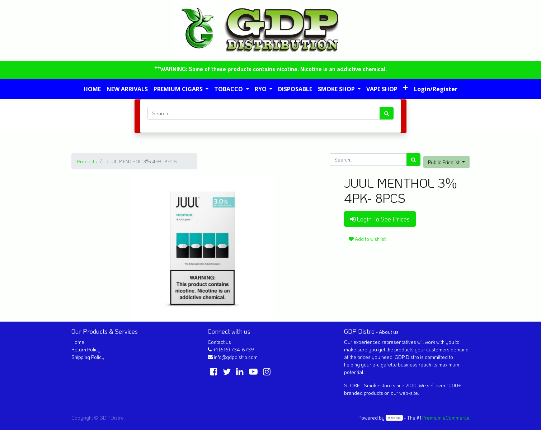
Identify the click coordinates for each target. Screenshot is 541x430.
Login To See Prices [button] (380, 219)
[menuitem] (92, 89)
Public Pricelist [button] (444, 162)
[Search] (387, 113)
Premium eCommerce (446, 417)
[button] (405, 87)
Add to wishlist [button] (367, 238)
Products (87, 161)
